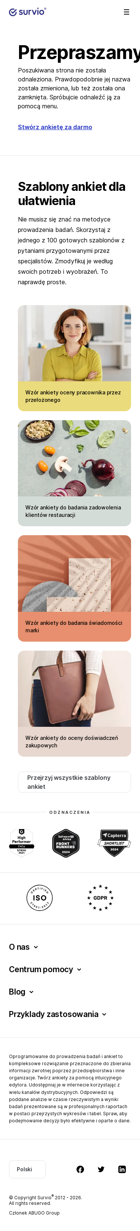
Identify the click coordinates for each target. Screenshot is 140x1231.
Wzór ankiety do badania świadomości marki (73, 626)
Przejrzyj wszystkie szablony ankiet (69, 782)
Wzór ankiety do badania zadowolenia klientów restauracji (73, 511)
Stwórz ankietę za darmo (55, 127)
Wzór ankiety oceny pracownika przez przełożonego (73, 396)
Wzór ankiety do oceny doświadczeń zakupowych (71, 741)
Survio (45, 1197)
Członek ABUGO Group (34, 1213)
